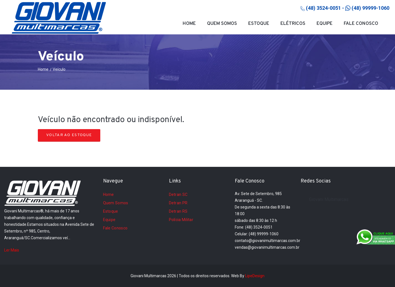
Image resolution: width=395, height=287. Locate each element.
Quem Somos (222, 24)
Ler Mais (11, 250)
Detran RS (178, 211)
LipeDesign (254, 276)
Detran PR (178, 203)
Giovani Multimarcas (328, 199)
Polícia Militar (181, 219)
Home (189, 24)
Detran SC (178, 194)
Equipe (325, 24)
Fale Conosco (361, 24)
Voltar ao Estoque (69, 135)
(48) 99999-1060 (367, 8)
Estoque (258, 24)
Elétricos (292, 24)
